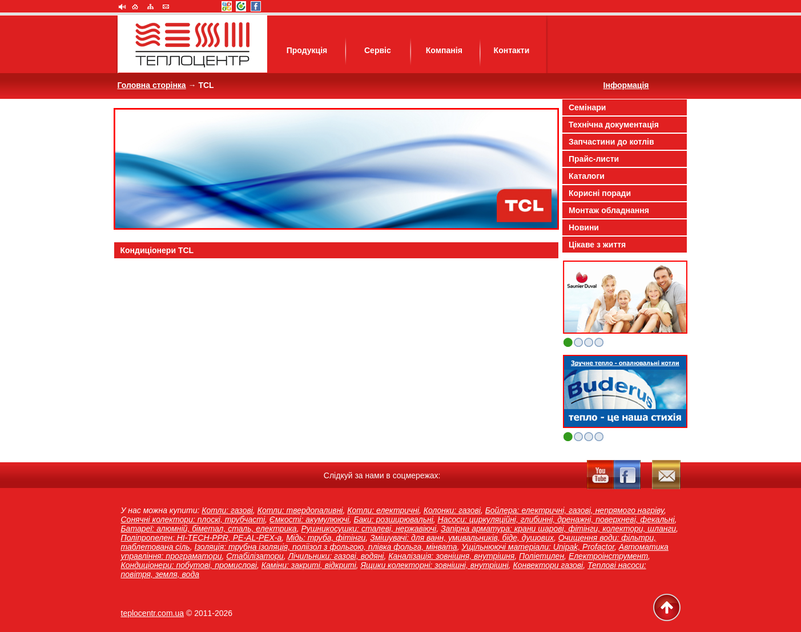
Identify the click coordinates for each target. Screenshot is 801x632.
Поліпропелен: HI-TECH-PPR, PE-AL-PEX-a (201, 537)
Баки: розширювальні (393, 519)
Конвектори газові (548, 565)
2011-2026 (213, 613)
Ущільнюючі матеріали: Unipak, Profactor (537, 546)
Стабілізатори (254, 556)
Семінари (587, 107)
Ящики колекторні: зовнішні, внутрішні (435, 565)
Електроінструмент (608, 556)
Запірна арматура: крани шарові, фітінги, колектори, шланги (558, 528)
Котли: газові (227, 510)
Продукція (307, 50)
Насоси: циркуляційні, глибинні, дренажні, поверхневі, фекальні (556, 519)
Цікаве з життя (597, 244)
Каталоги (587, 176)
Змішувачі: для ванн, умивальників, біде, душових (462, 537)
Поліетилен (541, 556)
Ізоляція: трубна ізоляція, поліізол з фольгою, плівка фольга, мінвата (326, 546)
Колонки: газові (452, 510)
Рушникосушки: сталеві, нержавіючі (368, 528)
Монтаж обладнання (609, 210)
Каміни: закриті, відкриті (308, 565)
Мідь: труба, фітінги (325, 537)
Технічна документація (614, 124)
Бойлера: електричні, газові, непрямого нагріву (574, 510)
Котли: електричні (383, 510)
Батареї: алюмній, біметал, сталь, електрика (209, 528)
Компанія (444, 50)
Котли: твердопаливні (300, 510)
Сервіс (377, 50)
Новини (584, 227)
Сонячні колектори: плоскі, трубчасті (193, 519)
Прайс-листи (594, 158)
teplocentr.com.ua (152, 613)
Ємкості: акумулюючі (309, 519)
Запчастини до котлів (611, 141)
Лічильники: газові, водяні (336, 556)
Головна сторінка (152, 85)
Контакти (512, 50)
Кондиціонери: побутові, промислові (189, 565)
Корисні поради (600, 193)
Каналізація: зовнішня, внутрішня (451, 556)
